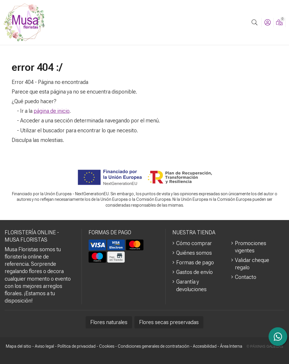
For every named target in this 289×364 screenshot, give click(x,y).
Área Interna (231, 346)
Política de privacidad (77, 346)
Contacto (245, 277)
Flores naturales (108, 322)
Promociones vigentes (250, 247)
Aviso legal (44, 346)
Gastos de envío (194, 272)
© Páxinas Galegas (265, 346)
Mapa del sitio (18, 346)
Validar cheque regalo (252, 263)
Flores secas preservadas (169, 322)
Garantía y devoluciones (191, 285)
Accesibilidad (205, 346)
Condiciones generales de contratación (153, 346)
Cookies (106, 346)
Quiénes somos (194, 253)
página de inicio (52, 111)
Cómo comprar (194, 243)
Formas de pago (195, 262)
